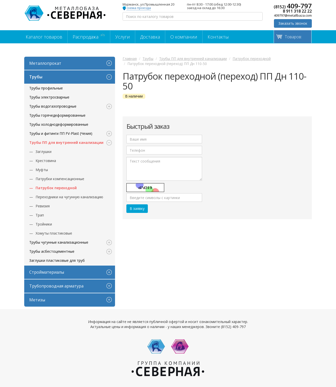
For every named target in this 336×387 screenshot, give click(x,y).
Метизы (37, 300)
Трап (40, 215)
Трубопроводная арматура (56, 286)
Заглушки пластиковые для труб (57, 260)
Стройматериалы (46, 272)
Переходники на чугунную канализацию (69, 197)
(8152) (293, 6)
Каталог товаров (44, 37)
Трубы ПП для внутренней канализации (66, 142)
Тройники (44, 224)
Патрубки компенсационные (60, 178)
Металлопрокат (45, 63)
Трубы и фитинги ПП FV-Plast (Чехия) (60, 133)
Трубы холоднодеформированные (58, 124)
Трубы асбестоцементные (51, 251)
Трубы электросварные (49, 97)
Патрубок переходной (56, 187)
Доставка (150, 37)
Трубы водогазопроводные (52, 106)
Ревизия (43, 206)
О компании (183, 37)
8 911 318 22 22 (297, 11)
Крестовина (46, 160)
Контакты (218, 37)
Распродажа (89, 36)
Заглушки (43, 151)
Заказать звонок (292, 23)
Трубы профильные (46, 88)
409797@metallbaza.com (293, 15)
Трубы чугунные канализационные (58, 242)
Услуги (122, 37)
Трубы (35, 77)
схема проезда (139, 8)
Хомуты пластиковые (54, 233)
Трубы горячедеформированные (57, 115)
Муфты (42, 169)
